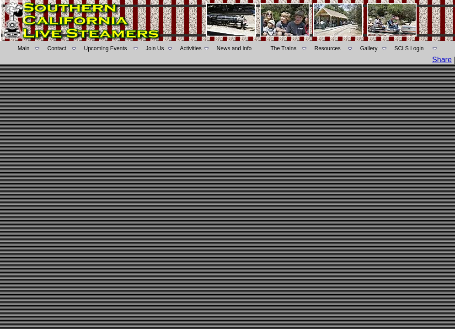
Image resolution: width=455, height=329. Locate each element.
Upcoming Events (105, 48)
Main (24, 48)
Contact (57, 48)
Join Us (155, 48)
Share (442, 60)
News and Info (234, 48)
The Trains (284, 48)
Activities (191, 48)
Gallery (369, 48)
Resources (328, 48)
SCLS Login (409, 48)
